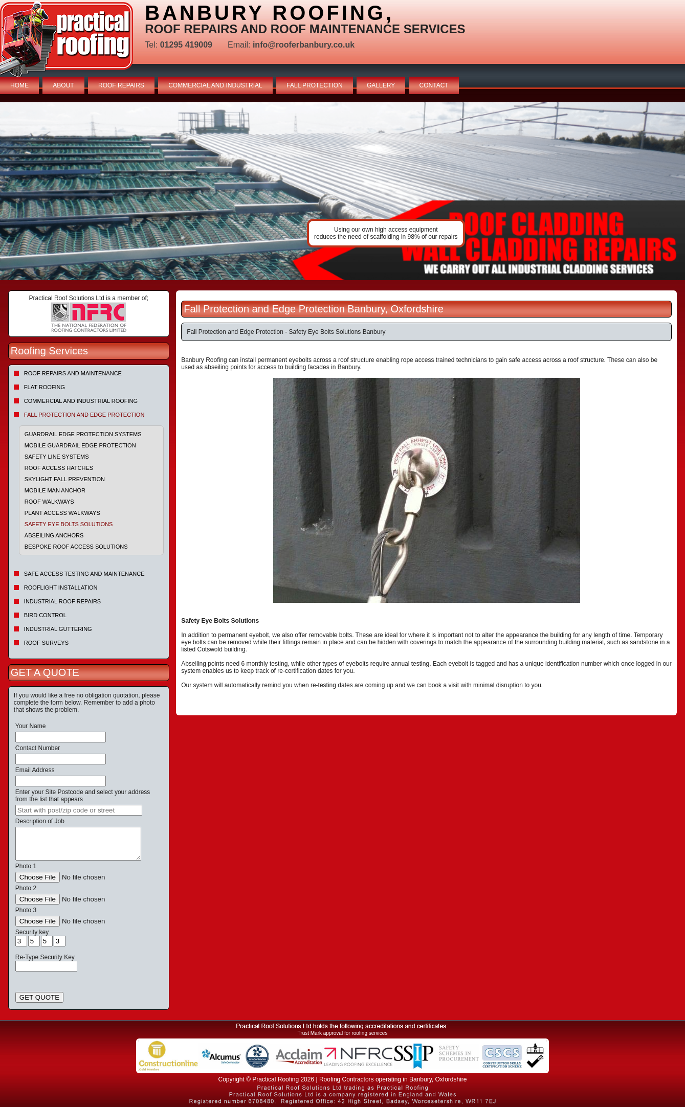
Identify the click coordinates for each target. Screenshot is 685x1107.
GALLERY (381, 85)
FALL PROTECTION (314, 85)
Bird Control (45, 615)
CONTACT (434, 85)
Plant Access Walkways (62, 513)
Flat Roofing (44, 387)
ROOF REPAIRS (121, 85)
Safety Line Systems (57, 457)
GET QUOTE (39, 997)
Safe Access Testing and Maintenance (84, 574)
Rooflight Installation (61, 587)
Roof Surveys (46, 643)
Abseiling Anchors (54, 535)
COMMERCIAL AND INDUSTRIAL (215, 85)
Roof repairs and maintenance (73, 373)
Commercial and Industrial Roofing (81, 401)
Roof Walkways (49, 502)
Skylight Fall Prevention (65, 479)
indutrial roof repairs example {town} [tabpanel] (342, 191)
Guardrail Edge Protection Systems (83, 434)
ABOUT (63, 85)
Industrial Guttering (58, 629)
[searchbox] (78, 810)
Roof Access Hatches (59, 468)
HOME (19, 85)
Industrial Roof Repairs (62, 601)
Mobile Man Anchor (55, 490)
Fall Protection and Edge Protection (84, 415)
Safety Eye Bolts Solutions (69, 524)
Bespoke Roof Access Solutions (76, 547)
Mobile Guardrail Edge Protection (80, 445)
